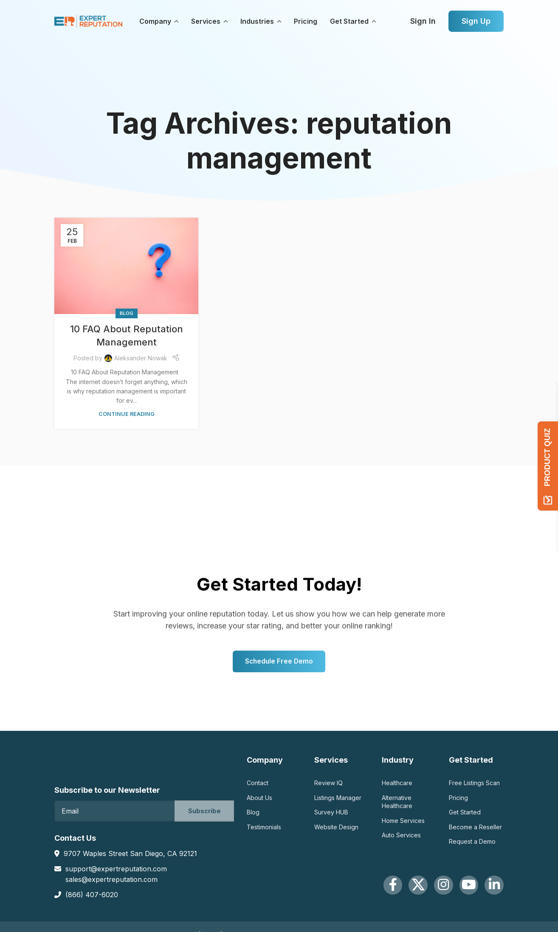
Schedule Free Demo (279, 702)
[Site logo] (88, 20)
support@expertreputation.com (116, 869)
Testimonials (264, 830)
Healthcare (397, 785)
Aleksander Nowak (140, 358)
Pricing (458, 800)
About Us (259, 800)
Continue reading (127, 414)
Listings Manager (337, 800)
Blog (126, 313)
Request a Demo (472, 844)
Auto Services (401, 838)
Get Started (465, 815)
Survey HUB (331, 815)
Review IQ (328, 785)
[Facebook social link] (363, 891)
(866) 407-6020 (91, 895)
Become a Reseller (475, 830)
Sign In (423, 21)
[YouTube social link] (459, 891)
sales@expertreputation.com (111, 880)
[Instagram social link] (427, 891)
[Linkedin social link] (491, 891)
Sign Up (476, 21)
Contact (257, 785)
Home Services (403, 823)
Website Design (336, 830)
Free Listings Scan (474, 785)
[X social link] (395, 891)
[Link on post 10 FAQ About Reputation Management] (126, 266)
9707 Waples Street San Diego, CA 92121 (130, 854)
